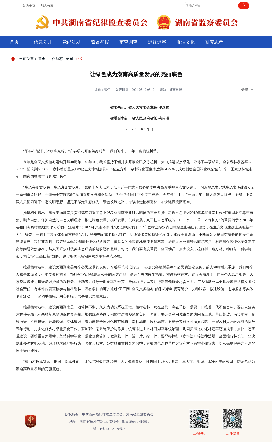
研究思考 (214, 41)
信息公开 (43, 41)
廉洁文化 (186, 41)
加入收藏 (47, 5)
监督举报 (100, 41)
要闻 (69, 59)
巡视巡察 (157, 41)
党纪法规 (71, 41)
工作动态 (55, 59)
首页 (14, 41)
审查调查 (128, 41)
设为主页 (29, 5)
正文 (79, 59)
